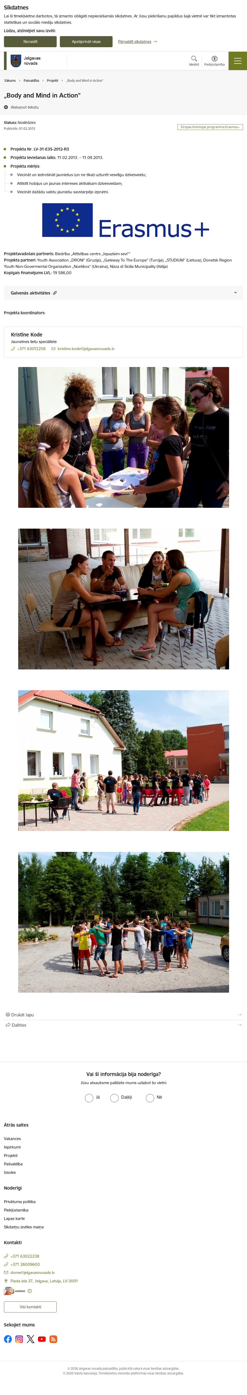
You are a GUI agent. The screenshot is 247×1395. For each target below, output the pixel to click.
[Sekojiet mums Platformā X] (31, 1339)
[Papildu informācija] (30, 1291)
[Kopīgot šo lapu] (123, 1025)
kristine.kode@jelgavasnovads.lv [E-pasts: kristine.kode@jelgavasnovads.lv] (86, 348)
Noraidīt (30, 41)
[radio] (92, 1097)
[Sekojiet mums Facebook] (8, 1339)
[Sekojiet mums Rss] (53, 1339)
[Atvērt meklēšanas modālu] (194, 61)
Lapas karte (14, 1218)
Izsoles (10, 1172)
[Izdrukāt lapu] (123, 1015)
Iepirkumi (12, 1147)
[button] (54, 293)
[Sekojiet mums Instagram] (19, 1339)
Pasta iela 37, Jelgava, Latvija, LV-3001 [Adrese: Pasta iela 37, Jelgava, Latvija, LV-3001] (44, 1280)
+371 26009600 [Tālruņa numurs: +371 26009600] (25, 1264)
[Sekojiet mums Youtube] (42, 1339)
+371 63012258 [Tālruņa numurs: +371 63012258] (31, 348)
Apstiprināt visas (86, 41)
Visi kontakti (30, 1306)
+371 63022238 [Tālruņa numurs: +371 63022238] (25, 1256)
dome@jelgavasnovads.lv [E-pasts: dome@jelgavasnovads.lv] (33, 1272)
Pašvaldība (13, 1163)
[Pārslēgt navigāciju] (238, 61)
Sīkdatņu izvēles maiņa (24, 1226)
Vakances (12, 1138)
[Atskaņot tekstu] (25, 107)
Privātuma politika (20, 1201)
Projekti (10, 1155)
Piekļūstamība (16, 1210)
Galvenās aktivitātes (34, 293)
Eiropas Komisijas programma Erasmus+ (210, 127)
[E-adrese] (14, 1291)
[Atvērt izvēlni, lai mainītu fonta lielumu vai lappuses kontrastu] (214, 61)
